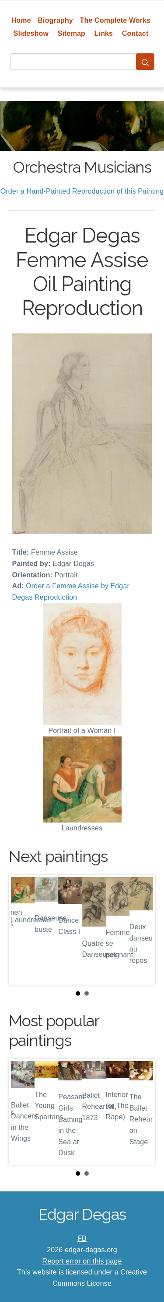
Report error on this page (82, 1261)
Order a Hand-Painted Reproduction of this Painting (82, 191)
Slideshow (31, 33)
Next (142, 930)
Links (103, 33)
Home (21, 20)
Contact (135, 33)
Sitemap (71, 33)
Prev (22, 930)
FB (82, 1238)
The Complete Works (115, 20)
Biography (55, 20)
